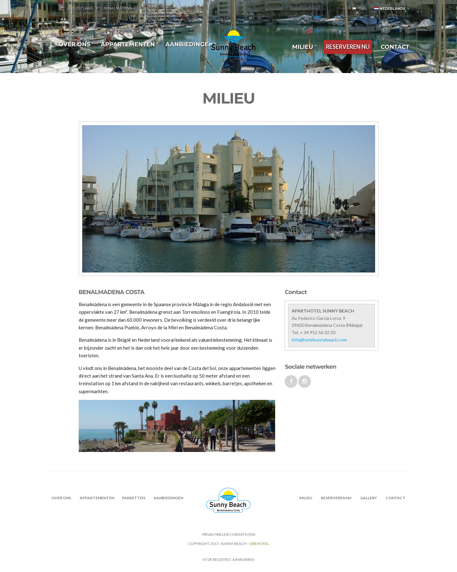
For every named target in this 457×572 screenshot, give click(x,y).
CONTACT (395, 47)
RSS (252, 534)
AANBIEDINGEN (168, 497)
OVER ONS (74, 44)
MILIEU (302, 47)
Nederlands (389, 8)
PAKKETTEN (133, 497)
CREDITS (239, 534)
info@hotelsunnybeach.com (319, 339)
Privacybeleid (215, 534)
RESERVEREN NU (348, 46)
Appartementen (128, 44)
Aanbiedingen (189, 44)
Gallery (368, 497)
